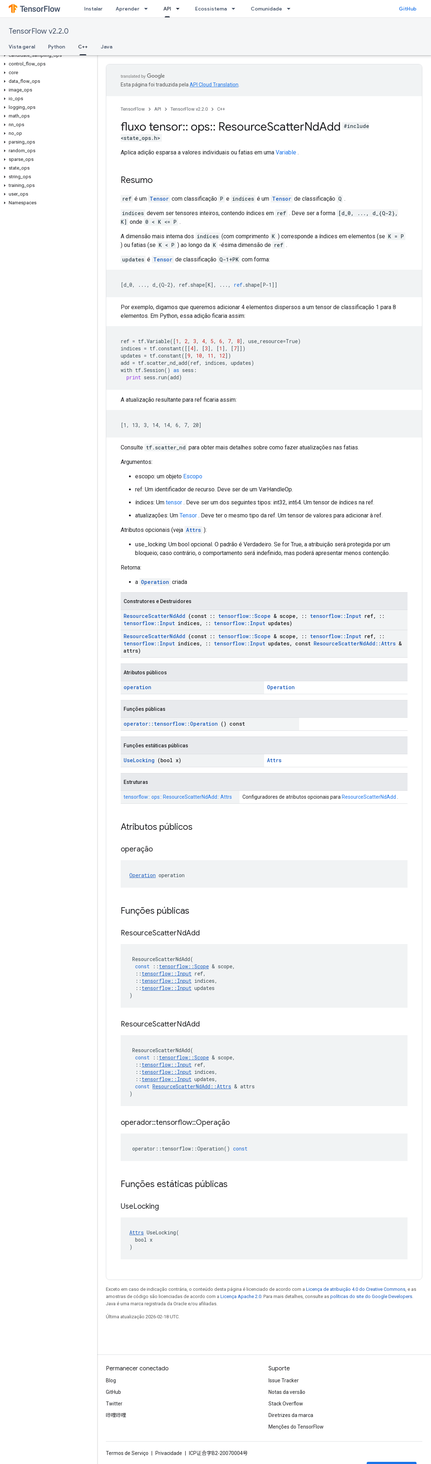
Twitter (114, 1404)
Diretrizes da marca (290, 1415)
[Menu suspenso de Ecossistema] (235, 8)
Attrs (193, 529)
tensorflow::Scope (244, 616)
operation (137, 687)
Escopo (192, 476)
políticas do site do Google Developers (371, 1296)
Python (56, 46)
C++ (221, 109)
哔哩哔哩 (116, 1415)
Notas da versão (286, 1392)
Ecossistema (211, 8)
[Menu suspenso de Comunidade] (290, 8)
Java (106, 46)
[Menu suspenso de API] (180, 8)
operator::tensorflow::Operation (171, 723)
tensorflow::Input (335, 616)
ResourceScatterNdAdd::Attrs (355, 643)
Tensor (159, 198)
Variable (286, 152)
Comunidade (266, 8)
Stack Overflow (285, 1404)
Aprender (127, 8)
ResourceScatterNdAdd (154, 616)
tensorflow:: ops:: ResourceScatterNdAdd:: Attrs (178, 797)
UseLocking (139, 760)
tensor (174, 502)
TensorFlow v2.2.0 (39, 31)
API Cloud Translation (214, 85)
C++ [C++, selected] (83, 46)
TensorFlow (133, 109)
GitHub (408, 8)
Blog (111, 1380)
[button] (47, 55)
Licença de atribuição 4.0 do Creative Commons (355, 1289)
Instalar (93, 8)
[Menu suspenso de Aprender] (148, 8)
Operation (155, 582)
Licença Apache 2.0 (240, 1296)
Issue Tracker (283, 1380)
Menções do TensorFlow (296, 1427)
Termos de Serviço (127, 1453)
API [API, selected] (167, 8)
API (157, 109)
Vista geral (22, 46)
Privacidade (168, 1453)
